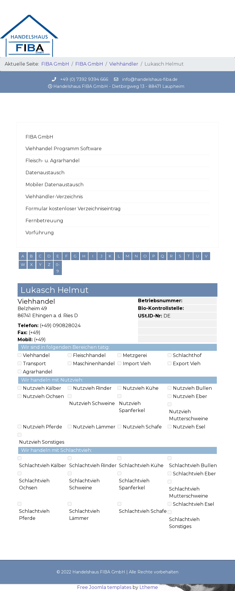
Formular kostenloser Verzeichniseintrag (73, 208)
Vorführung (39, 232)
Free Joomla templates (104, 587)
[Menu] (215, 7)
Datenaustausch (44, 172)
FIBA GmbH (39, 137)
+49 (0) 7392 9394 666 (84, 79)
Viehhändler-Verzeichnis (54, 196)
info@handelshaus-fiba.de (150, 79)
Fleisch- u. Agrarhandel (52, 160)
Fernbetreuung (44, 220)
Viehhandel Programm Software (63, 148)
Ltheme (148, 587)
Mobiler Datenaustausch (54, 184)
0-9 (58, 267)
